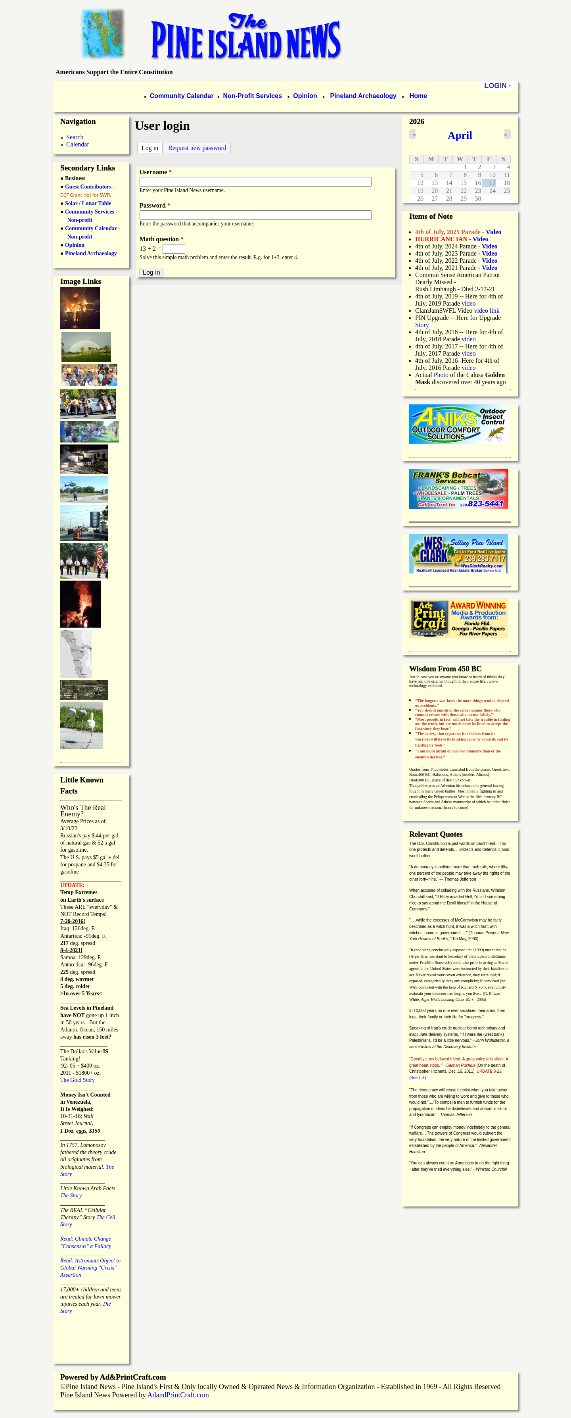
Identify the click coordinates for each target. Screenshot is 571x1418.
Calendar (77, 144)
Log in (152, 147)
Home (418, 95)
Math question (162, 239)
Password (155, 205)
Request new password (197, 147)
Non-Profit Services (252, 95)
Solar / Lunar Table (88, 203)
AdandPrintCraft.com (178, 1395)
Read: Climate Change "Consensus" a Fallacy (85, 1239)
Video (489, 260)
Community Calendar (182, 95)
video (469, 303)
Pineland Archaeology (362, 95)
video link (486, 310)
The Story (71, 1196)
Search (75, 137)
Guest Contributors (87, 187)
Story (422, 324)
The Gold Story (77, 1080)
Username (156, 172)
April (460, 135)
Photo (441, 374)
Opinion (304, 95)
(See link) (417, 1078)
